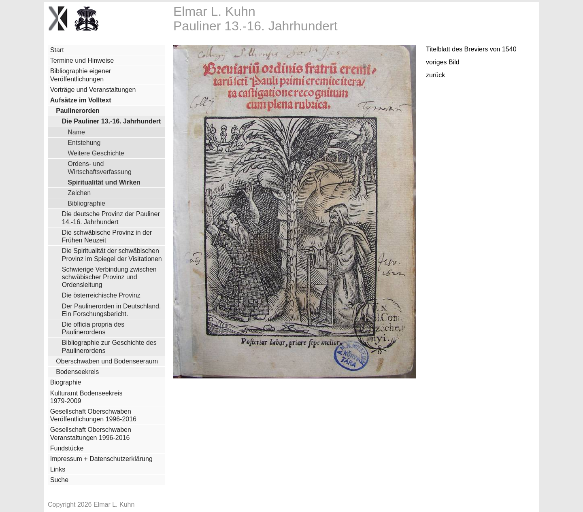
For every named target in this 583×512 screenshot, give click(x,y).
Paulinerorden (78, 110)
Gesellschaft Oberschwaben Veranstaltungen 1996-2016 (90, 433)
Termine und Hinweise (82, 60)
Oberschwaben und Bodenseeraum (107, 361)
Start (57, 50)
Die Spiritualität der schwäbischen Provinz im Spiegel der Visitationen (112, 254)
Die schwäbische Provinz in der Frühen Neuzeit (107, 236)
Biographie (65, 382)
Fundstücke (67, 448)
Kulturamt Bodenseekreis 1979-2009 (86, 397)
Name (76, 132)
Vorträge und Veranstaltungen (93, 89)
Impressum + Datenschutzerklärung (101, 458)
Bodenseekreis (77, 371)
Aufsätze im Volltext (80, 100)
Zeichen (79, 192)
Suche (59, 479)
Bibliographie (86, 203)
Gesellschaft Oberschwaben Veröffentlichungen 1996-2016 (93, 415)
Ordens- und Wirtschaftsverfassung (100, 167)
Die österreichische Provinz (101, 295)
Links (57, 469)
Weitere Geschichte (96, 153)
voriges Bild (443, 62)
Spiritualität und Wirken (104, 182)
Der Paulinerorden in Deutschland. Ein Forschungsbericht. (111, 310)
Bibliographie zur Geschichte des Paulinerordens (109, 346)
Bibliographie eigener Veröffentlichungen (80, 75)
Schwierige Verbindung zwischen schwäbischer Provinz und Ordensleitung (109, 277)
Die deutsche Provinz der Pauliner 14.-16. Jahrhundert (111, 217)
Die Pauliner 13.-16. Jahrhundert (111, 121)
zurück (435, 75)
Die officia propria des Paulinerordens (93, 328)
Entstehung (84, 142)
